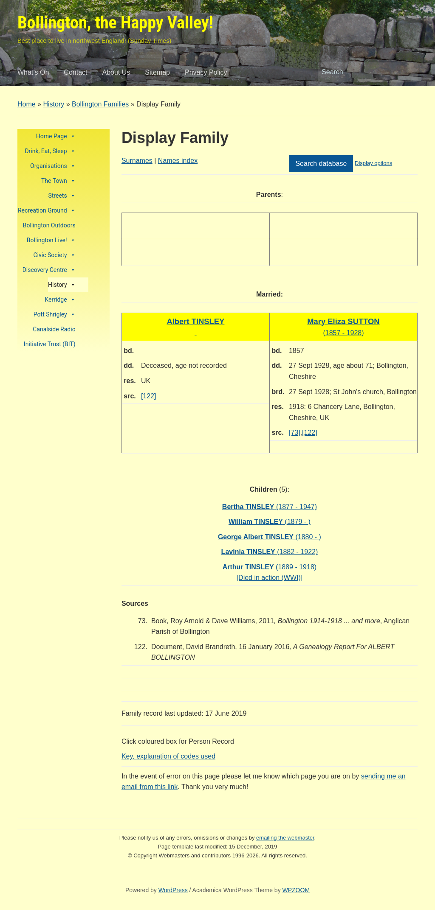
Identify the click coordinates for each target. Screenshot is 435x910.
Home (26, 104)
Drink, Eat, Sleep (50, 151)
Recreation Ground (47, 210)
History (53, 104)
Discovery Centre (49, 270)
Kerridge (60, 299)
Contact (75, 72)
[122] (148, 396)
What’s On (33, 72)
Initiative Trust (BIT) (50, 344)
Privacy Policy (206, 72)
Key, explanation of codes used (168, 756)
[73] (294, 432)
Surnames (137, 160)
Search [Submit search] (407, 72)
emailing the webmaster (285, 837)
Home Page (56, 136)
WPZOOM (296, 890)
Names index (178, 160)
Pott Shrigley (55, 314)
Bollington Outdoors (49, 225)
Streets (61, 195)
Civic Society (54, 255)
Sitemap (157, 72)
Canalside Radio (54, 329)
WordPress (173, 890)
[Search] (360, 72)
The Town (58, 181)
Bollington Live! (51, 240)
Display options (373, 163)
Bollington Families (100, 104)
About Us (116, 72)
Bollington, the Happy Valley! (115, 23)
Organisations (53, 166)
